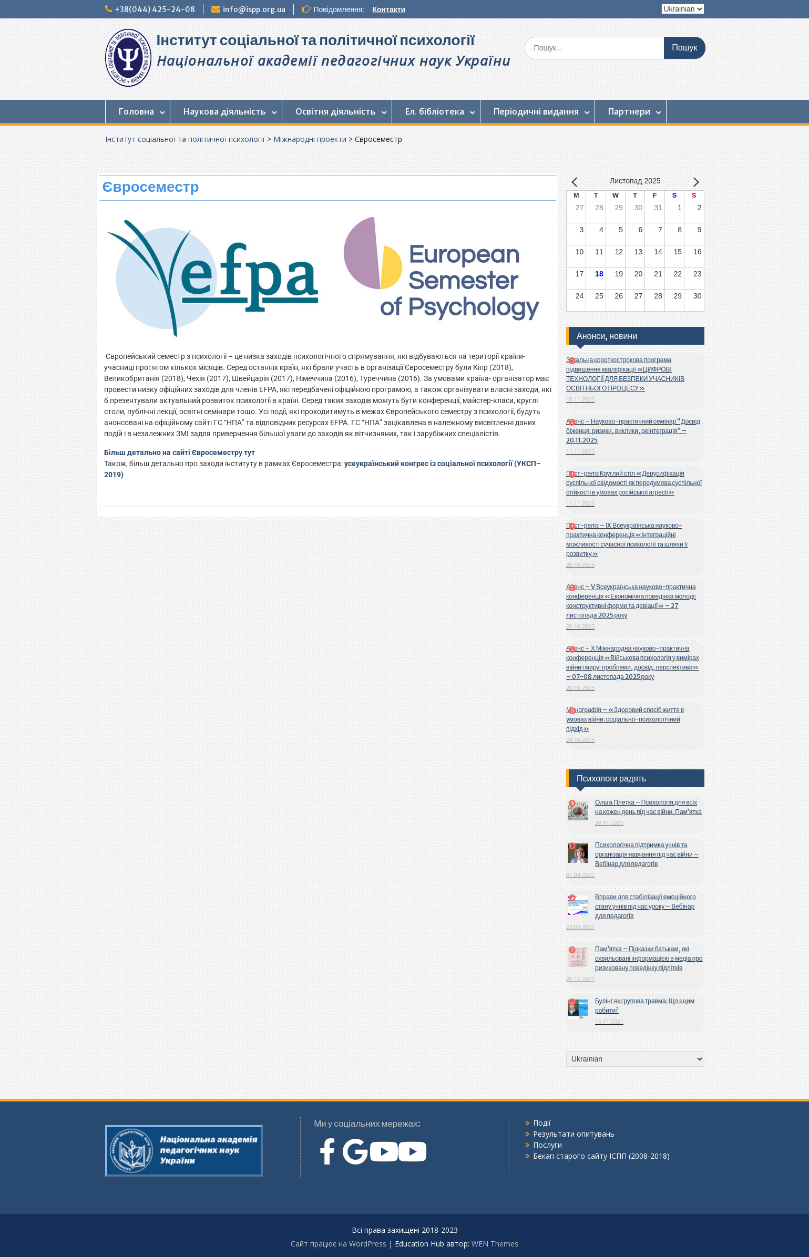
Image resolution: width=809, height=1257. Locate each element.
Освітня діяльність (335, 111)
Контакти (388, 9)
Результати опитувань (574, 1134)
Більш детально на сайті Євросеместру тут (179, 452)
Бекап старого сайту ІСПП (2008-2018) (601, 1156)
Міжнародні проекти (309, 139)
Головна (136, 111)
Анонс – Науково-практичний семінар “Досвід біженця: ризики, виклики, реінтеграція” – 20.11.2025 (633, 430)
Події (542, 1123)
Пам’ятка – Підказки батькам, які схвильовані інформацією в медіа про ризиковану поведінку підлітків (649, 958)
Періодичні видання (536, 111)
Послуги (547, 1145)
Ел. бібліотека (434, 111)
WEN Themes (495, 1244)
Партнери (629, 111)
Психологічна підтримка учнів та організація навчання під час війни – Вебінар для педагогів (647, 854)
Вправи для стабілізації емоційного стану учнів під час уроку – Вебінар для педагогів (645, 906)
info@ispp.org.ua (254, 9)
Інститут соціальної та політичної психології (316, 39)
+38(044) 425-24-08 (155, 9)
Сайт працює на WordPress (338, 1244)
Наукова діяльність (224, 111)
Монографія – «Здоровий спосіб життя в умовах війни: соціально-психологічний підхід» (625, 719)
